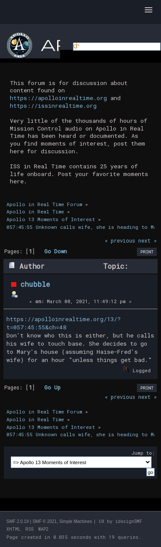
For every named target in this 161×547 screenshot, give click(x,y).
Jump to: (143, 453)
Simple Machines (75, 521)
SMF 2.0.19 (17, 521)
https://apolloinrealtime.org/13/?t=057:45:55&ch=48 (63, 323)
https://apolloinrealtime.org (58, 98)
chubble (35, 284)
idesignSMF (128, 521)
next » (147, 240)
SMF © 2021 (45, 521)
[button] (148, 10)
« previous (120, 240)
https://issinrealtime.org (53, 105)
